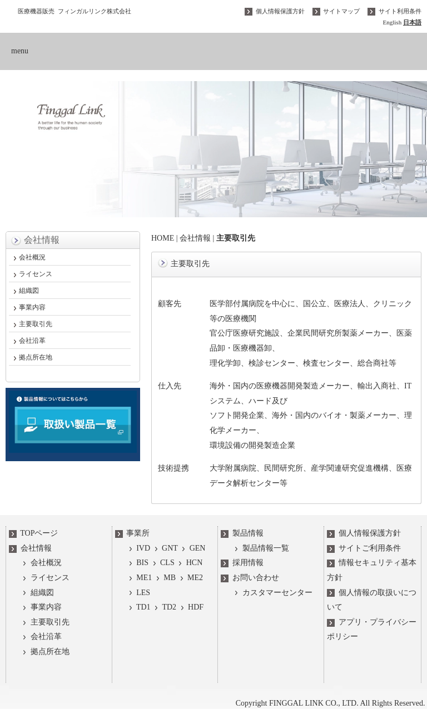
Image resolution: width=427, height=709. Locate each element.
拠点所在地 (35, 357)
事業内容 (32, 307)
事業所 (132, 534)
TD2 (163, 607)
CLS (161, 563)
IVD (138, 548)
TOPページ (33, 534)
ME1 (139, 577)
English (392, 22)
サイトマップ (335, 11)
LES (138, 592)
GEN (192, 548)
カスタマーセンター (272, 592)
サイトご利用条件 (364, 548)
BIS (137, 563)
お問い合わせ (250, 577)
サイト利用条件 (393, 11)
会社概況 (32, 257)
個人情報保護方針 (275, 11)
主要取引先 (35, 324)
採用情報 (242, 563)
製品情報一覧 (260, 548)
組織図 (29, 290)
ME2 (189, 577)
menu (19, 51)
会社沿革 (32, 340)
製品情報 (242, 534)
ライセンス (35, 274)
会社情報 (194, 238)
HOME (161, 238)
